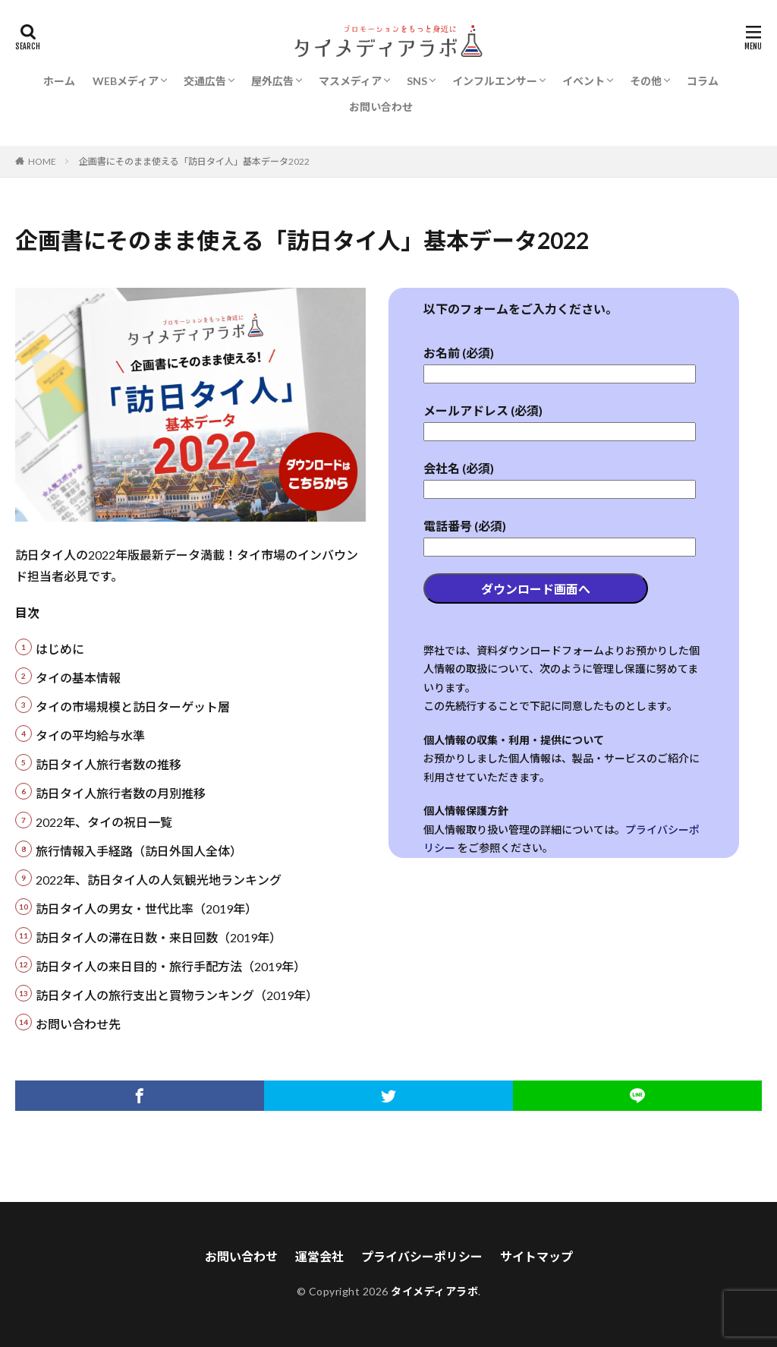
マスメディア (350, 80)
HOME (42, 161)
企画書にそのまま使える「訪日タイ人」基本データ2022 (194, 161)
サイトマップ (536, 1256)
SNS (417, 80)
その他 (646, 80)
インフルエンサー (494, 80)
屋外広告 (272, 80)
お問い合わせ (381, 106)
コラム (703, 80)
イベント (583, 80)
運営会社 (319, 1256)
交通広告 (205, 80)
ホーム (59, 80)
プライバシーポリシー (422, 1256)
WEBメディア (126, 80)
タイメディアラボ (434, 1291)
